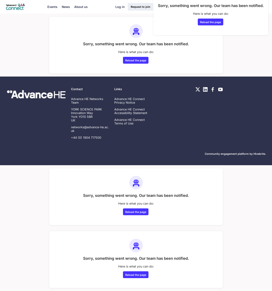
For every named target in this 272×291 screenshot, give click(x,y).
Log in (120, 7)
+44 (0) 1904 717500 (86, 137)
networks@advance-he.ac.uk (90, 129)
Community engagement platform (227, 153)
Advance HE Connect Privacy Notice (129, 101)
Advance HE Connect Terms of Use (129, 121)
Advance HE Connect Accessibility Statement (130, 111)
